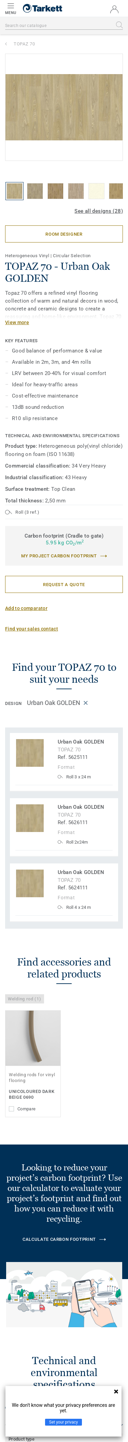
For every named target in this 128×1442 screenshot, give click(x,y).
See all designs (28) (98, 211)
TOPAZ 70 (24, 43)
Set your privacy (63, 1422)
